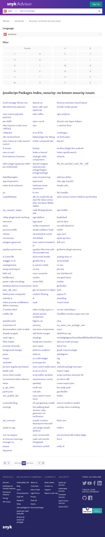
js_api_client (9, 388)
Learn (19, 490)
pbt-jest (60, 269)
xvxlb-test (37, 388)
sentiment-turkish (41, 446)
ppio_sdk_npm (10, 290)
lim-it (59, 439)
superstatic (38, 181)
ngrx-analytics (63, 114)
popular (27, 48)
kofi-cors (61, 242)
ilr (34, 298)
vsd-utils (36, 392)
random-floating (40, 294)
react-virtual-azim (41, 435)
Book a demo (49, 483)
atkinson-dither (64, 177)
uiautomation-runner (43, 379)
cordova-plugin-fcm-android (70, 148)
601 (23, 463)
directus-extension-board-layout (72, 103)
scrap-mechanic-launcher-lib (70, 375)
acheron (36, 354)
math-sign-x (8, 338)
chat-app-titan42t (65, 181)
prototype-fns (39, 363)
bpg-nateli (37, 222)
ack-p (5, 226)
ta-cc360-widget (40, 358)
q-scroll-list (38, 133)
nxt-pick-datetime (65, 226)
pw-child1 (7, 121)
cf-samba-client (10, 310)
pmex (5, 354)
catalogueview (9, 265)
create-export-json (65, 383)
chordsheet (38, 238)
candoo (36, 278)
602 (27, 463)
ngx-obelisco (38, 217)
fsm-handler (62, 193)
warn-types (38, 346)
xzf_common (9, 421)
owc (35, 126)
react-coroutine (40, 273)
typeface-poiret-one (12, 250)
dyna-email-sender (41, 257)
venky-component (41, 226)
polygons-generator (12, 242)
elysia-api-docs (64, 238)
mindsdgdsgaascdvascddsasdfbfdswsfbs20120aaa (79, 338)
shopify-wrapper (10, 333)
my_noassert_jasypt (12, 210)
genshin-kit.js (39, 261)
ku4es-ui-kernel (40, 152)
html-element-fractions (14, 157)
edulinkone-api (64, 333)
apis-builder (62, 210)
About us (34, 483)
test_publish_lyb (10, 396)
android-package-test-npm (69, 367)
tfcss (59, 321)
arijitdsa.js (7, 298)
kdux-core (61, 421)
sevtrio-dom (62, 222)
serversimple (63, 261)
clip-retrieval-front (11, 137)
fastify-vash (8, 371)
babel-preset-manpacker (14, 294)
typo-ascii (61, 234)
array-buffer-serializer (43, 375)
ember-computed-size (43, 141)
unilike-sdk (8, 314)
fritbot (60, 396)
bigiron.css (38, 321)
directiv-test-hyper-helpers (69, 121)
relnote (6, 234)
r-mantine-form (64, 126)
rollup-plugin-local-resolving (16, 217)
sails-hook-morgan (41, 333)
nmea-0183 (38, 282)
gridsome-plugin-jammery (69, 250)
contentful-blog (10, 403)
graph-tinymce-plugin (67, 350)
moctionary (8, 238)
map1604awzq (9, 197)
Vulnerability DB (23, 483)
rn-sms (60, 265)
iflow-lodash (8, 342)
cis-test (36, 269)
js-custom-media (40, 265)
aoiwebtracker (9, 321)
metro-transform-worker (68, 403)
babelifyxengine (10, 177)
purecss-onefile (10, 230)
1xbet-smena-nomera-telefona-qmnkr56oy (77, 197)
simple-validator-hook (43, 230)
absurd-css (37, 103)
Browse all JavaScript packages (20, 519)
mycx (59, 329)
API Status (7, 502)
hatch (35, 286)
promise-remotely (11, 346)
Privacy (33, 497)
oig (58, 358)
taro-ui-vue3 (8, 152)
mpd (35, 302)
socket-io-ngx (9, 428)
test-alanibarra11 (64, 273)
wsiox (5, 383)
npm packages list (23, 508)
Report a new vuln (51, 493)
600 (20, 463)
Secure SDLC (63, 507)
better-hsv (62, 346)
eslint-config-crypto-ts (43, 310)
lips (58, 363)
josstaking (61, 298)
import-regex (63, 371)
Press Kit (34, 500)
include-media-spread (67, 107)
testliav (60, 282)
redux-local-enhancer (13, 186)
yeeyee (6, 446)
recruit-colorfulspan (66, 310)
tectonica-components (43, 329)
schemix (61, 157)
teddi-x (60, 428)
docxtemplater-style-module (16, 329)
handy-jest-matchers (42, 342)
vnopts (6, 358)
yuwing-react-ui (64, 257)
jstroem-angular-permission (16, 367)
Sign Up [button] (96, 4)
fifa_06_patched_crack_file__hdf (72, 164)
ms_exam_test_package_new (71, 325)
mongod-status (64, 278)
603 (31, 463)
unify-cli (60, 446)
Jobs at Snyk (35, 490)
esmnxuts (7, 222)
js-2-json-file (8, 257)
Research (20, 500)
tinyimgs (7, 407)
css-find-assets (63, 137)
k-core (36, 193)
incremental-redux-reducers (16, 379)
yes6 (59, 290)
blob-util (7, 273)
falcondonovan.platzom (14, 107)
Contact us (49, 486)
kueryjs (36, 148)
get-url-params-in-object (44, 290)
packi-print (8, 392)
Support (48, 490)
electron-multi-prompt (67, 342)
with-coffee (38, 114)
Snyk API (20, 497)
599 (16, 463)
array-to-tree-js (40, 371)
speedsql (37, 383)
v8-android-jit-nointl (42, 234)
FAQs (19, 504)
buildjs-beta (8, 278)
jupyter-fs (61, 294)
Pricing (5, 498)
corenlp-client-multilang (68, 407)
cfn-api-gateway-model (43, 403)
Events (33, 504)
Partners (6, 483)
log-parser (7, 451)
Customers (35, 486)
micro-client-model (12, 375)
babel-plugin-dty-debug (44, 137)
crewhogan (62, 133)
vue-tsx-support (10, 435)
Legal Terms (35, 493)
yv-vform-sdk (63, 379)
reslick (60, 230)
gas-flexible (62, 392)
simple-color (62, 186)
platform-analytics (41, 350)
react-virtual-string (41, 177)
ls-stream (7, 148)
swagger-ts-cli (9, 261)
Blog (18, 486)
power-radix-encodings (13, 282)
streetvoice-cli (9, 325)
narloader (7, 363)
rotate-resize (63, 302)
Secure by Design (37, 508)
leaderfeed (62, 217)
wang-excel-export (11, 269)
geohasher (62, 286)
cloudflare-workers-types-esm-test (73, 314)
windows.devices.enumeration (17, 286)
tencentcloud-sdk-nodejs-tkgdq (71, 435)
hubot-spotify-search (66, 152)
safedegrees (62, 354)
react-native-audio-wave (44, 367)
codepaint (7, 133)
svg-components (10, 181)
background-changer (12, 350)
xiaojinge (37, 338)
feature (60, 141)
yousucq (36, 325)
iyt (4, 193)
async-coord (38, 121)
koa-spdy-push (64, 388)
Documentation (23, 493)
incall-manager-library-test (15, 103)
